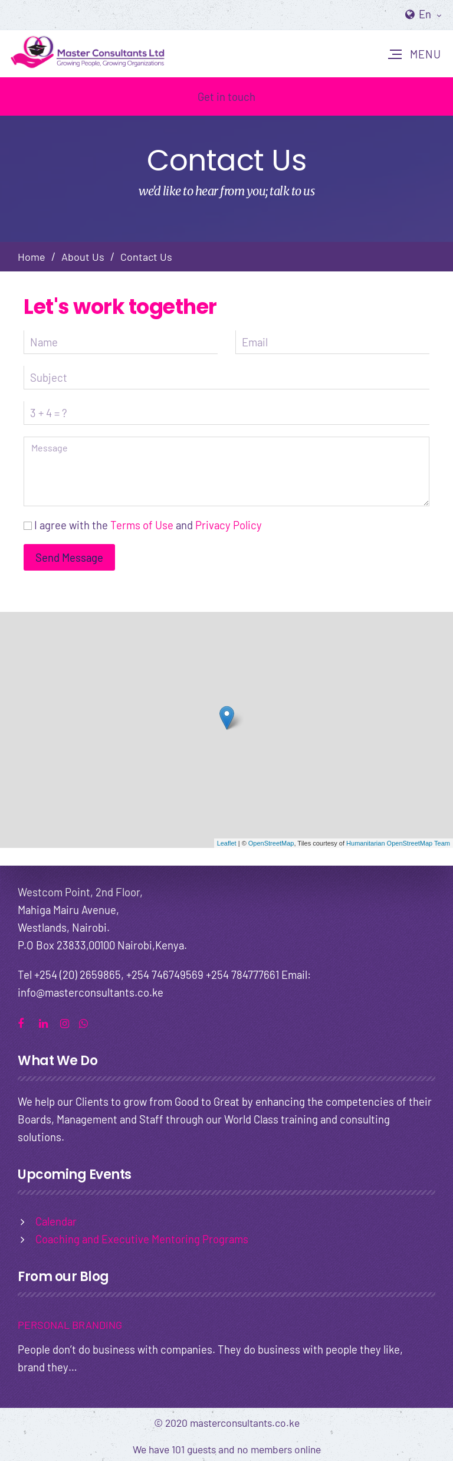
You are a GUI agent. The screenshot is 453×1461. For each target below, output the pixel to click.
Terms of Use (141, 525)
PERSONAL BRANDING (70, 1324)
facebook (26, 1022)
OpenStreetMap (271, 843)
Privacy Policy (228, 525)
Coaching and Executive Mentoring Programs (141, 1239)
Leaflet (227, 843)
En (430, 14)
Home (31, 256)
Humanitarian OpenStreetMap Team (398, 843)
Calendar (56, 1221)
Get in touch (226, 96)
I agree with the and (148, 525)
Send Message (69, 557)
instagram (69, 1022)
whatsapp (88, 1022)
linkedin (48, 1022)
